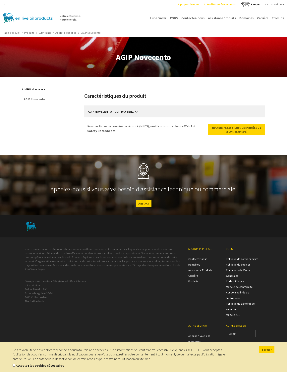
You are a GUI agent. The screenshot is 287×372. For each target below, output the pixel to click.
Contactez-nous (192, 18)
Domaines (246, 18)
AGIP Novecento (34, 99)
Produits (278, 18)
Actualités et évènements (220, 4)
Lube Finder (158, 18)
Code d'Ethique (235, 281)
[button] (259, 111)
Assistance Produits (222, 18)
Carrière (262, 18)
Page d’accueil (11, 32)
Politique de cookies (238, 264)
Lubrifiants (45, 32)
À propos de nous (188, 4)
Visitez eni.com (274, 4)
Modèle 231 (233, 315)
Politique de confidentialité (242, 259)
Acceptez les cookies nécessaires (40, 365)
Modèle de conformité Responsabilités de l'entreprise (239, 292)
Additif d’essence (66, 32)
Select (234, 334)
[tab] (174, 111)
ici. (166, 350)
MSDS (174, 18)
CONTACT (143, 203)
